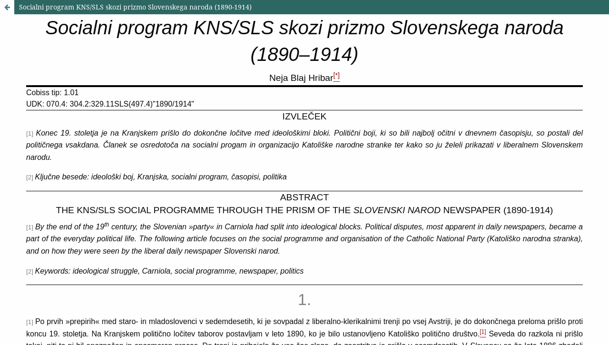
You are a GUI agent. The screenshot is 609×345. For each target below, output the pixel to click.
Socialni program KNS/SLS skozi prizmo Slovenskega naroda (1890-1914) (135, 6)
